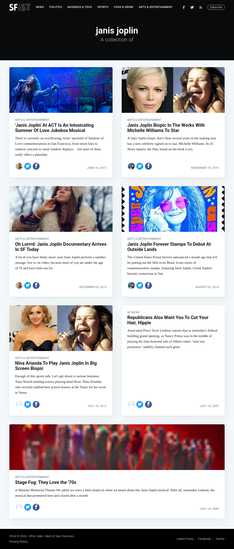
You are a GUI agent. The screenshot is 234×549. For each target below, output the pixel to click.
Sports (102, 7)
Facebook (204, 539)
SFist (12, 536)
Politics (55, 7)
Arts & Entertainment (156, 7)
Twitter (220, 539)
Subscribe (216, 7)
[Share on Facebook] (36, 166)
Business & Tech (80, 7)
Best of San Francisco (59, 536)
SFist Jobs (36, 536)
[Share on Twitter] (28, 166)
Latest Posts (185, 539)
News (40, 7)
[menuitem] (40, 7)
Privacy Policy (18, 541)
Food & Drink (123, 7)
